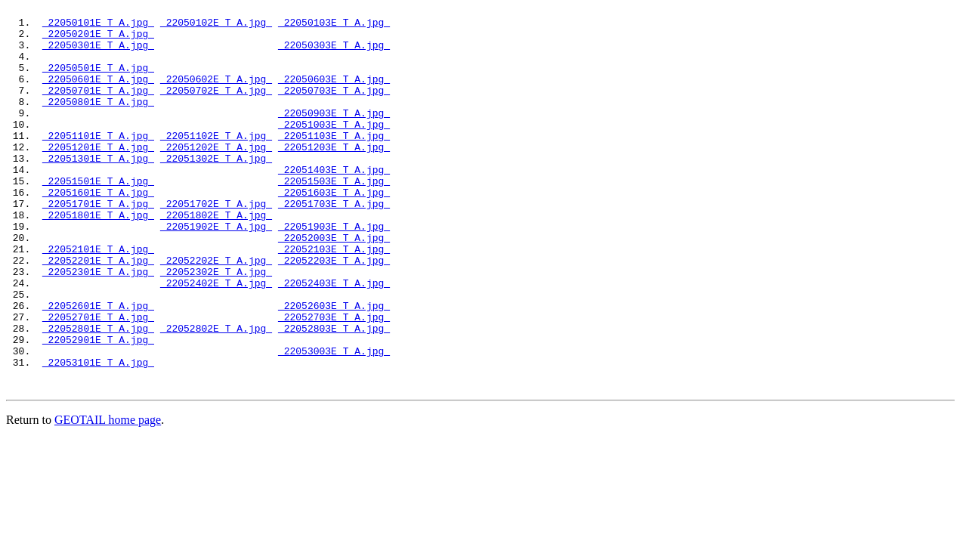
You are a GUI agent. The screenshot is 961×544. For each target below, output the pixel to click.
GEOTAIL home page (107, 494)
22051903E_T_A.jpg (334, 271)
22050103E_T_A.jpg (334, 26)
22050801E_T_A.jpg (98, 121)
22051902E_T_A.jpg (216, 271)
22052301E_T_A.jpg (98, 325)
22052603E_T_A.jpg (334, 366)
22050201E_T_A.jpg (98, 40)
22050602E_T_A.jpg (216, 94)
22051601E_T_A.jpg (98, 230)
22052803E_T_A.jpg (334, 393)
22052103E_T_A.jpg (334, 298)
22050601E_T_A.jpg (98, 94)
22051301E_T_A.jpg (98, 189)
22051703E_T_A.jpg (334, 244)
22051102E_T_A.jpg (216, 162)
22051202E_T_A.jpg (216, 176)
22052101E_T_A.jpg (98, 298)
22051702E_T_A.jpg (216, 244)
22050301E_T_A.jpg (98, 53)
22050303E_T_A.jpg (334, 53)
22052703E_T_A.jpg (334, 380)
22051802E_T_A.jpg (216, 257)
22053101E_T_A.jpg (98, 434)
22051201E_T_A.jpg (98, 176)
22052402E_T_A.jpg (216, 339)
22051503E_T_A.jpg (334, 217)
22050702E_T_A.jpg (216, 108)
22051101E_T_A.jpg (98, 162)
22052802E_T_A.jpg (216, 393)
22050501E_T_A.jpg (98, 81)
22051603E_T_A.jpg (334, 230)
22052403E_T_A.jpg (334, 339)
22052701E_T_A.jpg (98, 380)
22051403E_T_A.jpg (334, 203)
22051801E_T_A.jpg (98, 257)
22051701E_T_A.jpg (98, 244)
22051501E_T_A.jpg (98, 217)
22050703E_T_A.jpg (334, 108)
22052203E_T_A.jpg (334, 312)
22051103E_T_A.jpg (334, 162)
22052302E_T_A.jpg (216, 325)
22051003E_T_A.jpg (334, 149)
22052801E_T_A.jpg (98, 393)
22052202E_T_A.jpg (216, 312)
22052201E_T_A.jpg (98, 312)
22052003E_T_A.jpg (334, 285)
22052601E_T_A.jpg (98, 366)
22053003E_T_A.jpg (334, 421)
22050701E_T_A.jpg (98, 108)
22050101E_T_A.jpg (98, 26)
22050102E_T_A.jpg (216, 26)
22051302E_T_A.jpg (216, 189)
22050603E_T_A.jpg (334, 94)
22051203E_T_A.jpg (334, 176)
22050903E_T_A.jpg (334, 135)
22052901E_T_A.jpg (98, 407)
